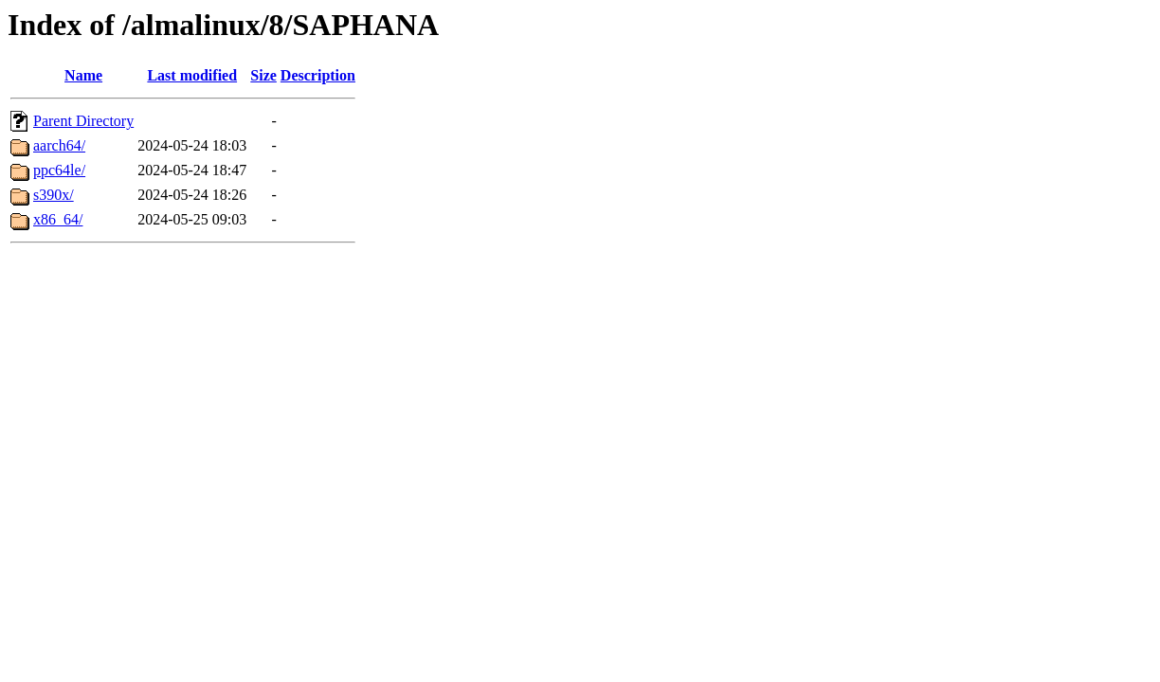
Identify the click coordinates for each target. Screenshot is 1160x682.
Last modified (192, 75)
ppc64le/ (59, 170)
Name (83, 75)
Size (263, 75)
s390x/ (53, 195)
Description (318, 75)
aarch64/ (59, 145)
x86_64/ (57, 219)
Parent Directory (83, 121)
